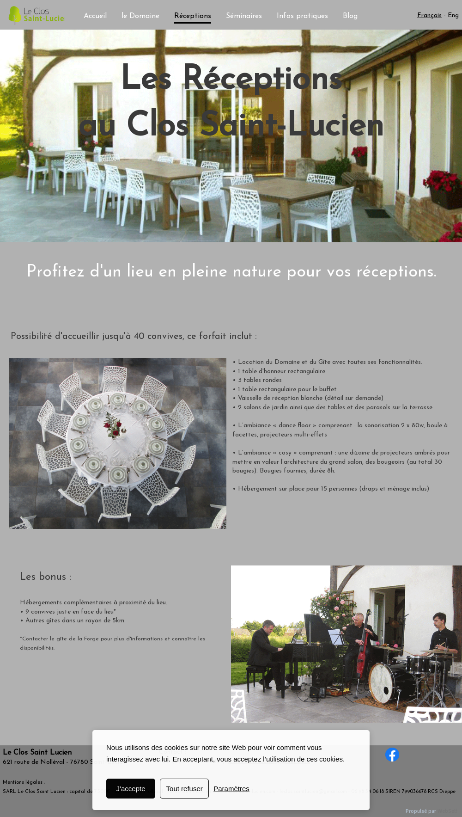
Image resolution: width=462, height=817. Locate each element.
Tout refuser (184, 788)
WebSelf (447, 811)
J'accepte (131, 788)
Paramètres (231, 788)
